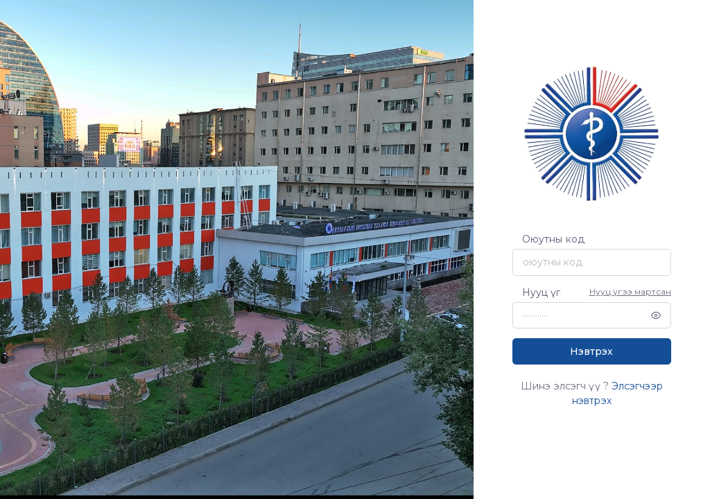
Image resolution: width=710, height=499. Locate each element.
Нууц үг (541, 292)
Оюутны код (553, 239)
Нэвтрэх (591, 351)
